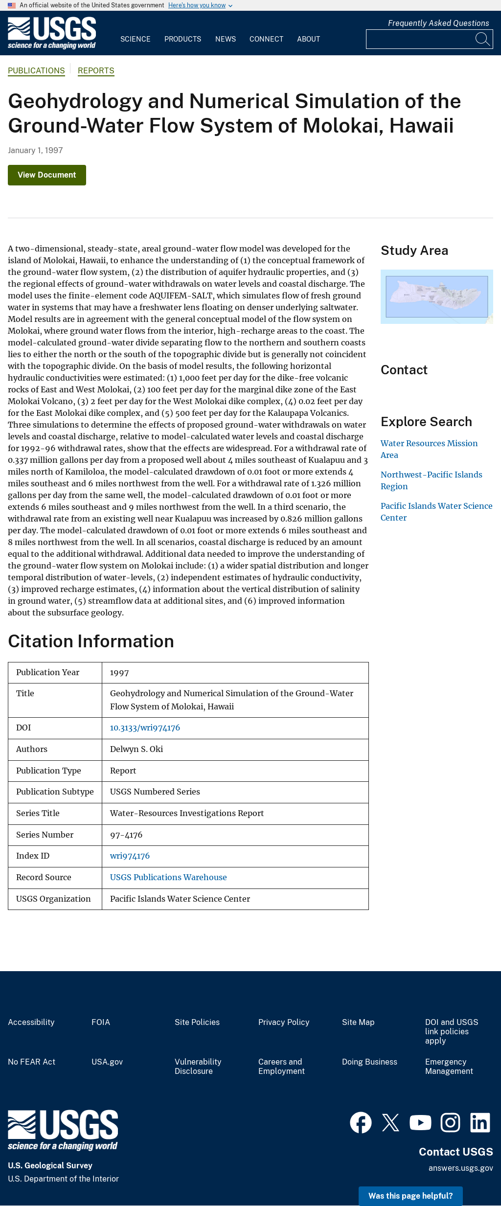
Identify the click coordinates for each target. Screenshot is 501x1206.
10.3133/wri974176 (145, 727)
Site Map (358, 1022)
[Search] (483, 39)
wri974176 (130, 856)
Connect (266, 39)
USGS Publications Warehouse (168, 877)
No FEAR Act (31, 1062)
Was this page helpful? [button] (410, 1196)
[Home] (52, 47)
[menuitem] (136, 33)
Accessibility (31, 1022)
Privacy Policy (284, 1022)
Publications (36, 70)
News (225, 39)
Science (135, 39)
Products (182, 39)
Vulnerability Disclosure (198, 1067)
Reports (96, 70)
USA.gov (107, 1062)
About (308, 39)
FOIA (100, 1022)
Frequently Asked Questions (438, 23)
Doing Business (369, 1062)
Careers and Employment (281, 1067)
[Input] (429, 39)
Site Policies (197, 1022)
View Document (47, 175)
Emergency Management (449, 1067)
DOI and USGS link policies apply (451, 1032)
